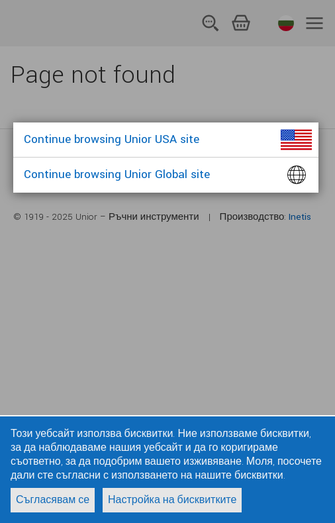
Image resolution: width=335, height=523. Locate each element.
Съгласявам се (52, 500)
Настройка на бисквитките (172, 500)
